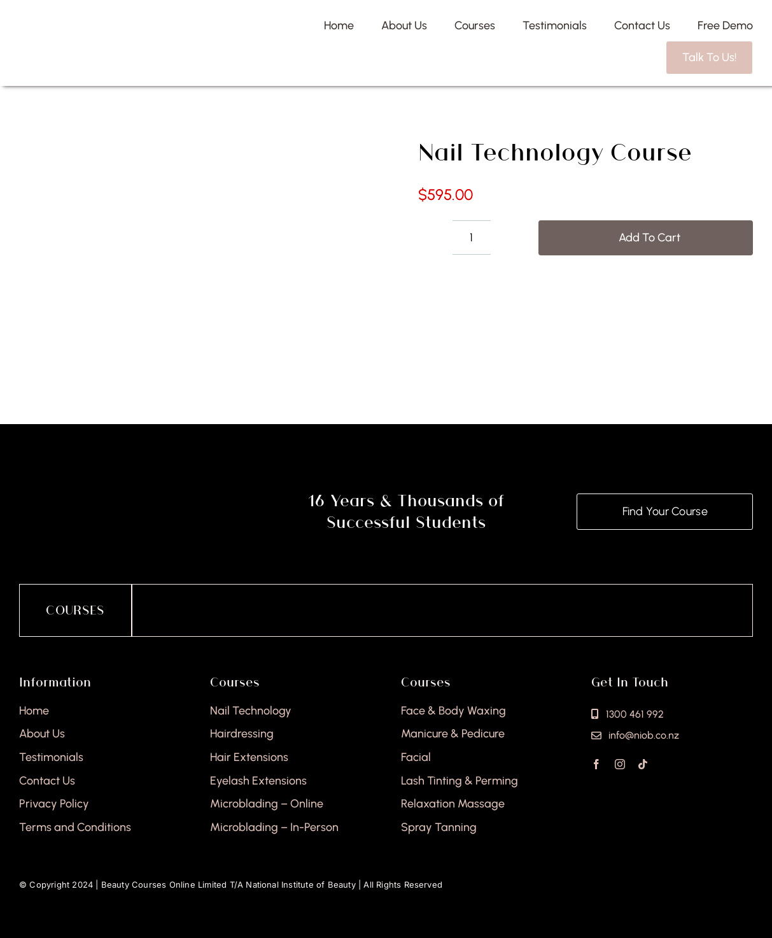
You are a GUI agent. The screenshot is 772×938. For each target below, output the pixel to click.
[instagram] (620, 764)
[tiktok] (643, 764)
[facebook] (596, 764)
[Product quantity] (472, 237)
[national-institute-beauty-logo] (103, 30)
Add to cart (649, 238)
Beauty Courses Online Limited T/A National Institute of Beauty (228, 884)
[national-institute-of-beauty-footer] (138, 491)
